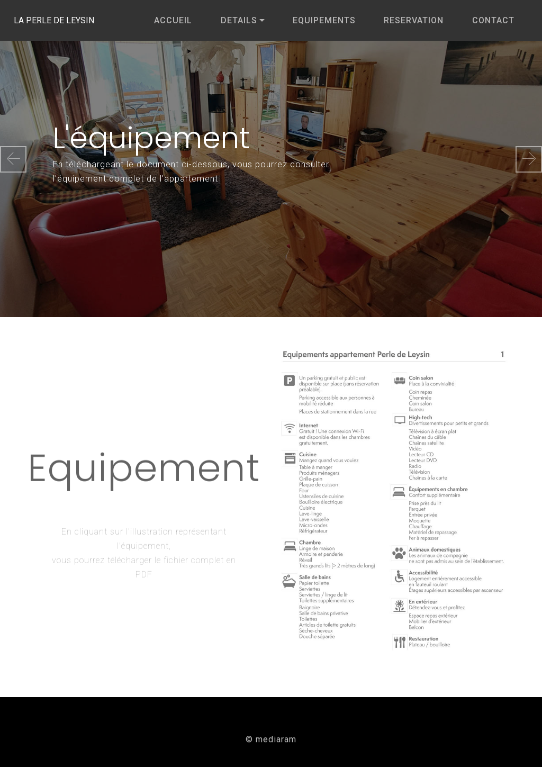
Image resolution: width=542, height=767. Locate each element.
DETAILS (239, 20)
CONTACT (493, 20)
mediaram (276, 742)
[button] (13, 159)
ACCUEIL (173, 20)
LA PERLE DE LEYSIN (72, 20)
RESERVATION (414, 20)
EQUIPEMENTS (324, 20)
